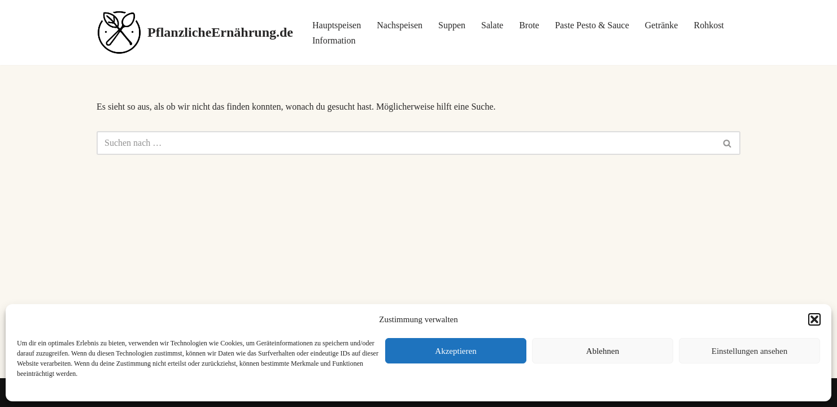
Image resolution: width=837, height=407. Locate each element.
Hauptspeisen (336, 25)
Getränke (661, 25)
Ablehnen (602, 351)
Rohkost (708, 25)
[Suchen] (406, 143)
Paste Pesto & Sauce (592, 25)
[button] (814, 319)
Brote (529, 25)
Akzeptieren (455, 351)
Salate (492, 25)
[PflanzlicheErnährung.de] (195, 32)
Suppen (451, 25)
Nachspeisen (399, 25)
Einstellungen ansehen (750, 351)
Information (333, 40)
